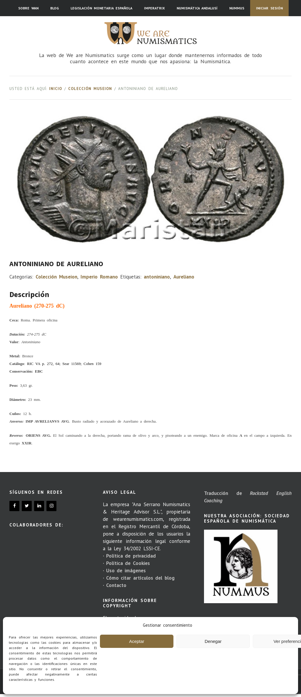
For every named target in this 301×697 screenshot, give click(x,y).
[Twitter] (27, 506)
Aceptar (136, 641)
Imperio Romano (99, 277)
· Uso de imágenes (124, 570)
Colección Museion (90, 88)
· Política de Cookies (126, 563)
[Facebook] (14, 506)
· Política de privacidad (129, 556)
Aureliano (183, 277)
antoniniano (157, 277)
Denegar (213, 641)
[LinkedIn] (39, 506)
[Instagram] (51, 506)
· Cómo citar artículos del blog (139, 578)
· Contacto (114, 585)
